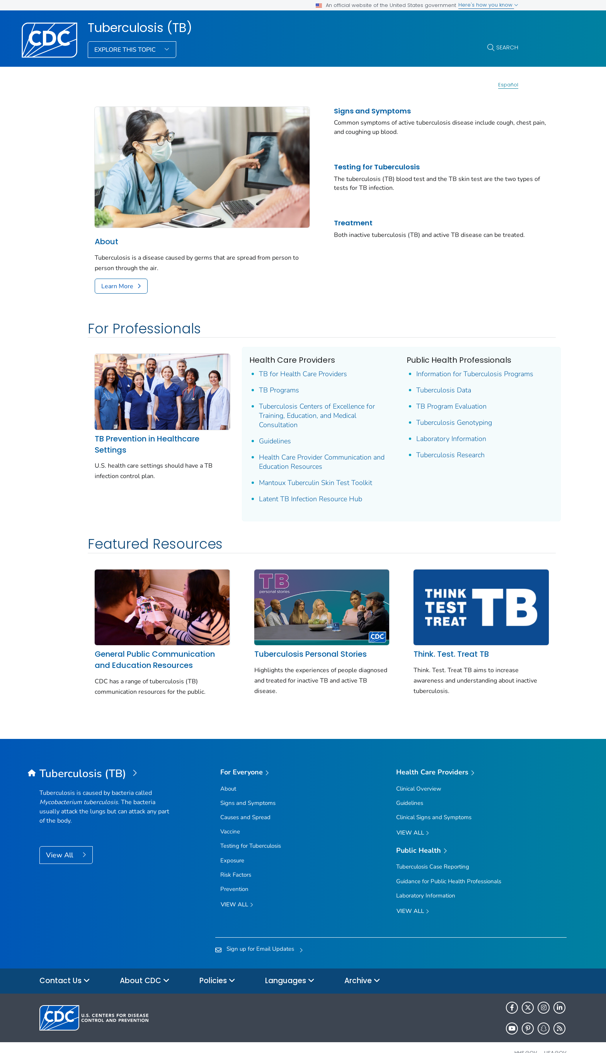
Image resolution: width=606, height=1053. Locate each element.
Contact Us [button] (64, 963)
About (106, 231)
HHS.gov (525, 1035)
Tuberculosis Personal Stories (298, 636)
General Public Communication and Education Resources (155, 642)
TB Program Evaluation (427, 396)
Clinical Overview (418, 771)
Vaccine (230, 814)
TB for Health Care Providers (291, 363)
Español (508, 84)
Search (507, 47)
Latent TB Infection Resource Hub (298, 488)
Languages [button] (290, 963)
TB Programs (267, 379)
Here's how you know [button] (488, 4)
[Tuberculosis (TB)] (105, 756)
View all (237, 887)
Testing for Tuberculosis (358, 167)
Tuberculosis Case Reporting (432, 849)
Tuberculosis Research (426, 444)
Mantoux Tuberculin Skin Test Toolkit (303, 472)
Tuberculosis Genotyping (429, 412)
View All (60, 837)
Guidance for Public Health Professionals (448, 863)
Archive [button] (362, 963)
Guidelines (263, 430)
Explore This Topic (125, 50)
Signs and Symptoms (353, 111)
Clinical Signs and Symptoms (434, 800)
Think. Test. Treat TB (426, 636)
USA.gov (555, 1035)
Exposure (232, 843)
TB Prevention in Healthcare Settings (147, 427)
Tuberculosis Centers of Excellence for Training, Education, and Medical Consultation (305, 405)
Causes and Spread (245, 800)
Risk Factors (235, 857)
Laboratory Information (426, 428)
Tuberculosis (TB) (140, 27)
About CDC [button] (145, 963)
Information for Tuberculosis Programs (450, 363)
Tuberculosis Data (419, 379)
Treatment (334, 223)
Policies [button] (217, 963)
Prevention (234, 872)
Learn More (117, 276)
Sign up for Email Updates (260, 931)
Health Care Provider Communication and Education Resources (303, 451)
